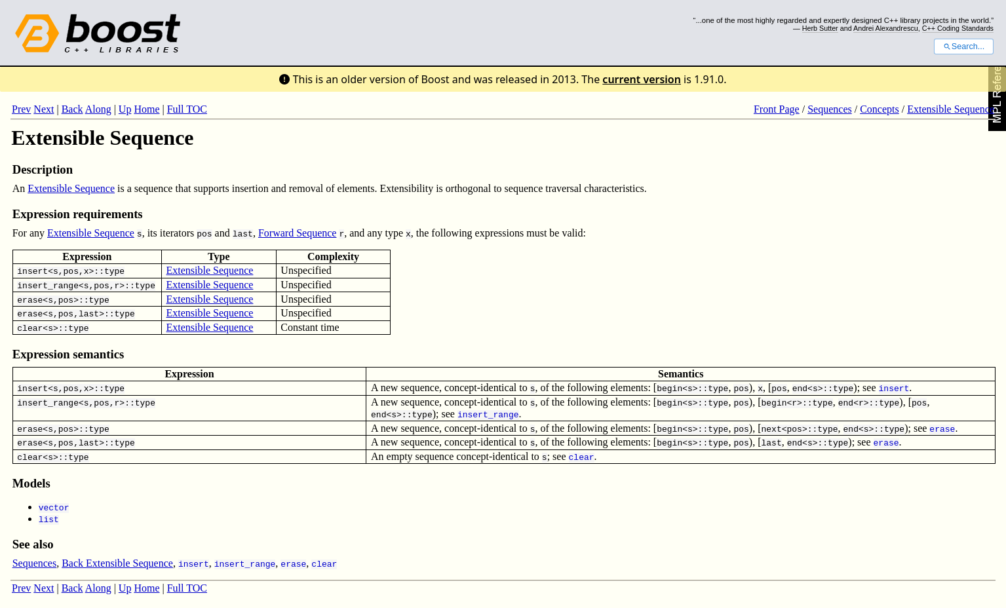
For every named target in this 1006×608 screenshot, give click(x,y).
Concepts (879, 109)
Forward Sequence (297, 232)
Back (72, 109)
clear (30, 327)
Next (43, 109)
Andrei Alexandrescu (885, 28)
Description (42, 169)
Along (98, 109)
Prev (21, 109)
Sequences (829, 109)
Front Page (777, 109)
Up (125, 109)
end (799, 388)
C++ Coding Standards (958, 28)
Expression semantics (68, 354)
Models (31, 483)
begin (669, 388)
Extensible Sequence (950, 109)
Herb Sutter (820, 28)
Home (146, 109)
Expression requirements (77, 214)
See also (33, 544)
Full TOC (187, 109)
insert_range (48, 285)
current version (641, 79)
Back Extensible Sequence (117, 563)
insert (32, 270)
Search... (963, 46)
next (771, 428)
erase (30, 299)
